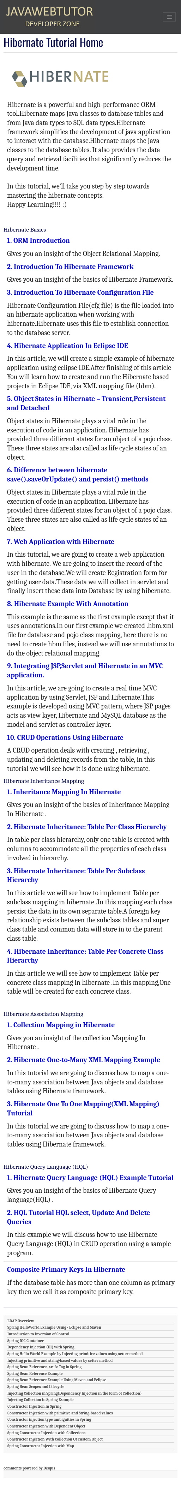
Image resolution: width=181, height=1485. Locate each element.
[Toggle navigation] (169, 17)
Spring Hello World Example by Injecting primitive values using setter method (75, 1354)
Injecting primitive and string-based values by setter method (60, 1360)
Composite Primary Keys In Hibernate (66, 1269)
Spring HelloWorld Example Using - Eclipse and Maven (54, 1327)
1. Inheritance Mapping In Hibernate (64, 792)
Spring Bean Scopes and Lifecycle (35, 1386)
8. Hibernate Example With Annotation (67, 604)
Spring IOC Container (25, 1341)
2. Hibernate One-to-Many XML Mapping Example (83, 1060)
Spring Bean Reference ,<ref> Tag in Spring (44, 1367)
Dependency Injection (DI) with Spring (40, 1347)
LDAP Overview (20, 1321)
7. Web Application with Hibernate (60, 542)
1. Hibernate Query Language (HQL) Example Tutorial (90, 1178)
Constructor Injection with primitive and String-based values (60, 1413)
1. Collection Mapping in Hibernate (61, 1025)
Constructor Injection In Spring (34, 1406)
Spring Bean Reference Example (35, 1373)
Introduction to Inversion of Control (38, 1334)
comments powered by (29, 1468)
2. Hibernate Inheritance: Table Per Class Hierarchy (87, 827)
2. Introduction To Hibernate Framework (70, 267)
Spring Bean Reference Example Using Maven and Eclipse (56, 1380)
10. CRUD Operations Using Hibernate (65, 737)
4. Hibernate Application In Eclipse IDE (67, 346)
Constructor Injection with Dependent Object (46, 1426)
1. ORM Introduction (38, 240)
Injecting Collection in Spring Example (40, 1399)
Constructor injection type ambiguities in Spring (49, 1419)
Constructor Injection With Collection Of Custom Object (55, 1439)
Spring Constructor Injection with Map (40, 1446)
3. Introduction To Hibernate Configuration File (80, 292)
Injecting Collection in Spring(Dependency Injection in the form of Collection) (74, 1393)
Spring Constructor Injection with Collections (46, 1433)
